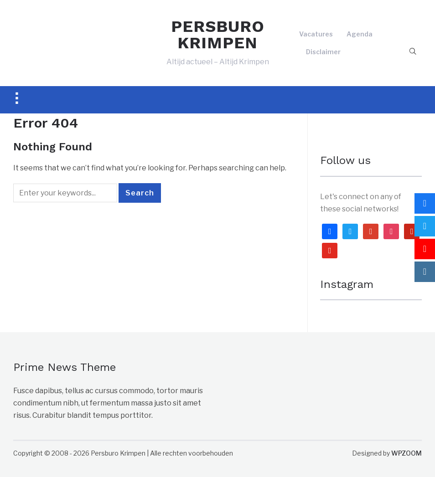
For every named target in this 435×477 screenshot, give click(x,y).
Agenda (360, 34)
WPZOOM (406, 453)
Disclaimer (323, 52)
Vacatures (316, 34)
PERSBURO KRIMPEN (217, 34)
